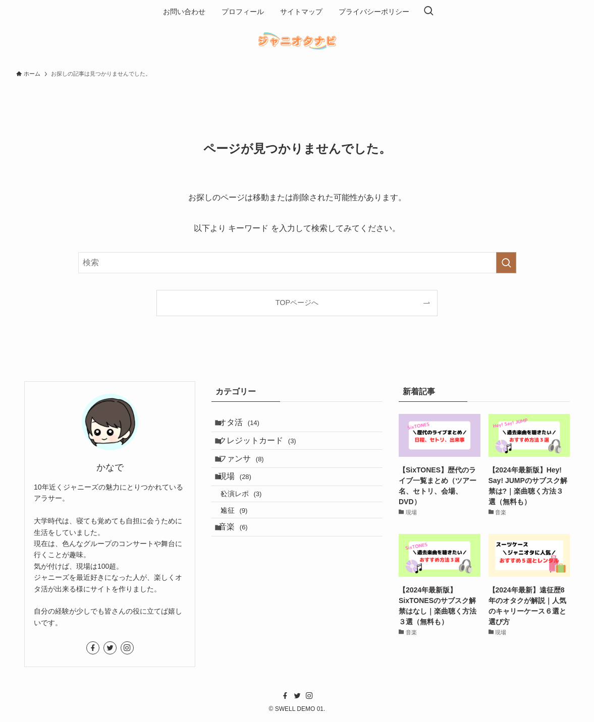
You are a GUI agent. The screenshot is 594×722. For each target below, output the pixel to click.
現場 (242, 497)
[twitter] (110, 647)
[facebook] (92, 647)
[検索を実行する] (506, 262)
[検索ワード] (297, 262)
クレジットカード (264, 449)
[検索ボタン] (428, 11)
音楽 (240, 564)
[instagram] (127, 647)
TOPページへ (297, 302)
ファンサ (248, 473)
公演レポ (250, 520)
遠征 (243, 541)
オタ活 (246, 425)
